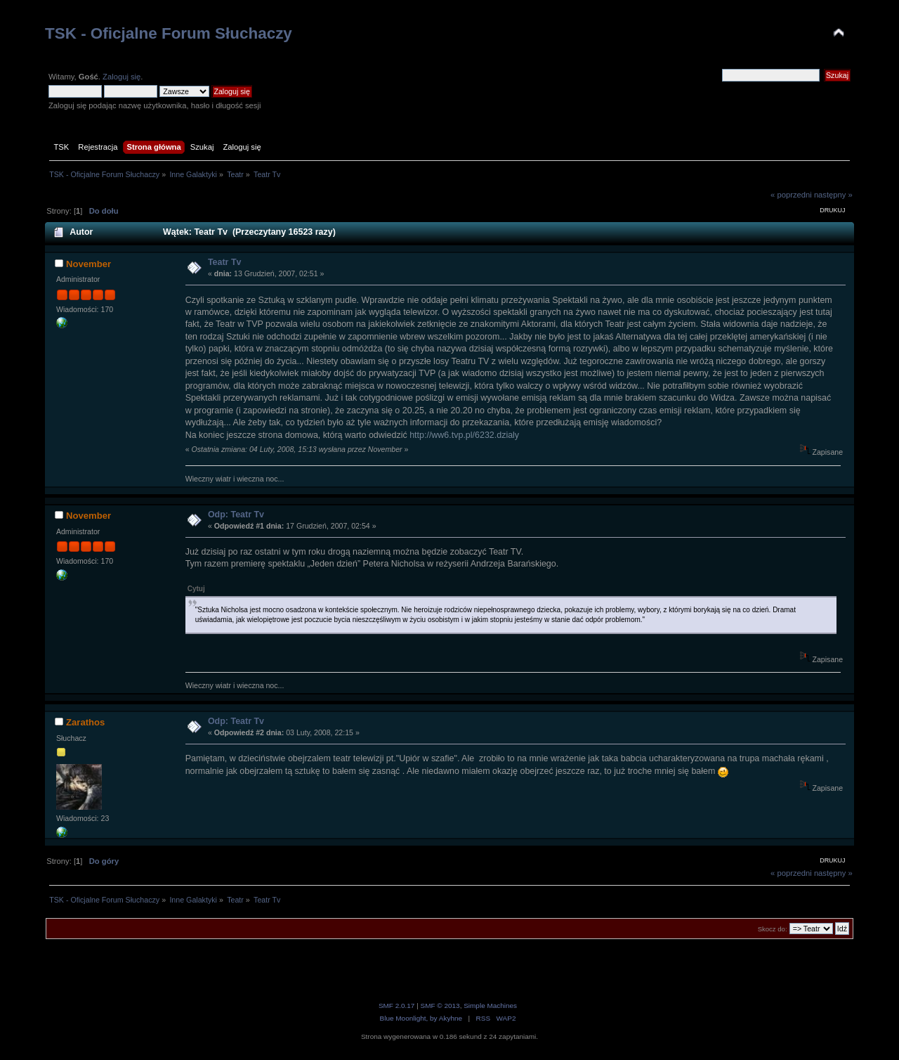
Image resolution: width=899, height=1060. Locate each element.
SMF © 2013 (440, 1005)
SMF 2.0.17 (397, 1005)
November (88, 264)
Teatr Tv (225, 262)
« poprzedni (791, 194)
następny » (833, 194)
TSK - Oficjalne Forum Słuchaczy (168, 33)
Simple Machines (490, 1005)
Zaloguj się (121, 76)
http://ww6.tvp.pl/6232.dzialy (464, 435)
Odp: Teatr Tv (236, 514)
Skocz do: (772, 929)
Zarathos (85, 722)
